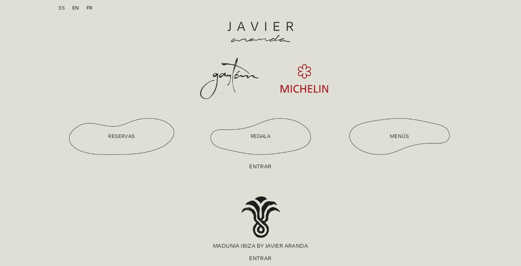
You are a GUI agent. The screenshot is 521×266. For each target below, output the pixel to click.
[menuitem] (62, 8)
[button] (260, 246)
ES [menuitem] (62, 7)
